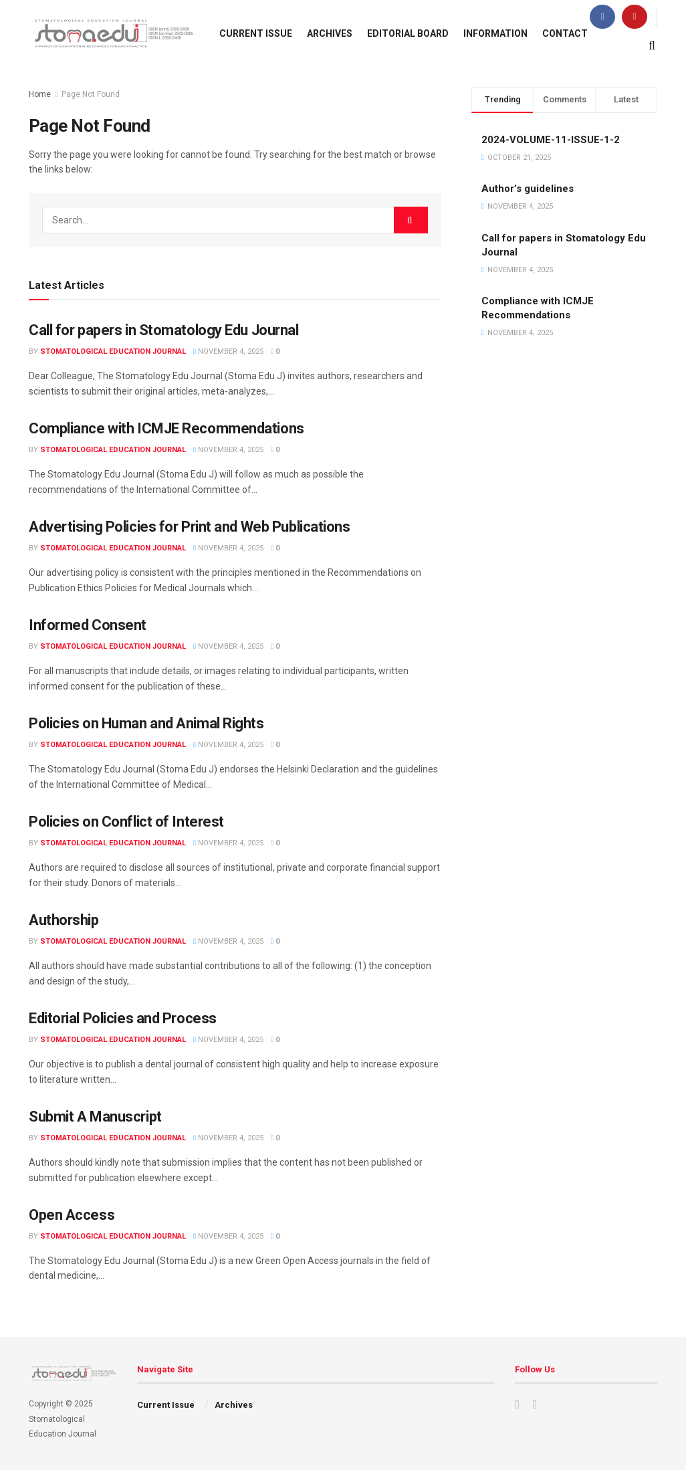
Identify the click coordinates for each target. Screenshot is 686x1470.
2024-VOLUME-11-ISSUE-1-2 (550, 140)
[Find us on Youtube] (634, 17)
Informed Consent (87, 625)
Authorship (64, 920)
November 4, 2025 (228, 351)
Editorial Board (408, 33)
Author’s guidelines (527, 189)
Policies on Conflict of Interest (126, 821)
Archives (329, 33)
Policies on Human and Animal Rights (146, 723)
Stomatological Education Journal (113, 351)
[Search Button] (652, 45)
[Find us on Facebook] (602, 17)
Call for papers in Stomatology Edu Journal (164, 330)
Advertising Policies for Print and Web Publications (189, 526)
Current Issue (255, 33)
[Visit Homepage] (112, 33)
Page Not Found (91, 94)
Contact (565, 33)
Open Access (71, 1214)
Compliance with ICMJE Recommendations (166, 428)
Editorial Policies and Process (123, 1018)
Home (40, 94)
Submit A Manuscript (95, 1116)
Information (495, 33)
